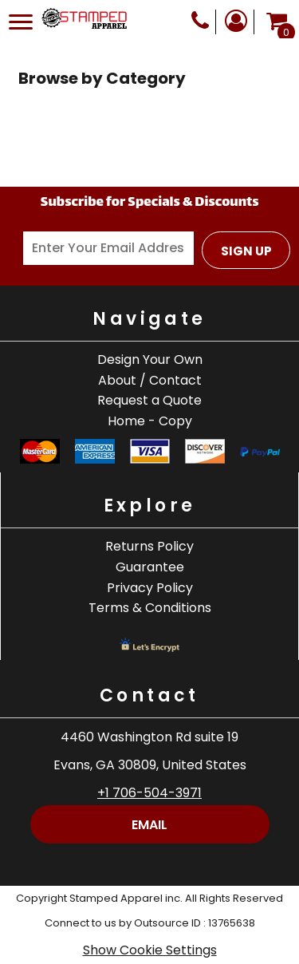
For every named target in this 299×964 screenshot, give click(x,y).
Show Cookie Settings (150, 950)
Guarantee (150, 567)
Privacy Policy (150, 588)
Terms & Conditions (150, 608)
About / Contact (150, 380)
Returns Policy (149, 546)
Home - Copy (150, 421)
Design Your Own (150, 359)
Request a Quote (149, 400)
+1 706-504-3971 (149, 793)
